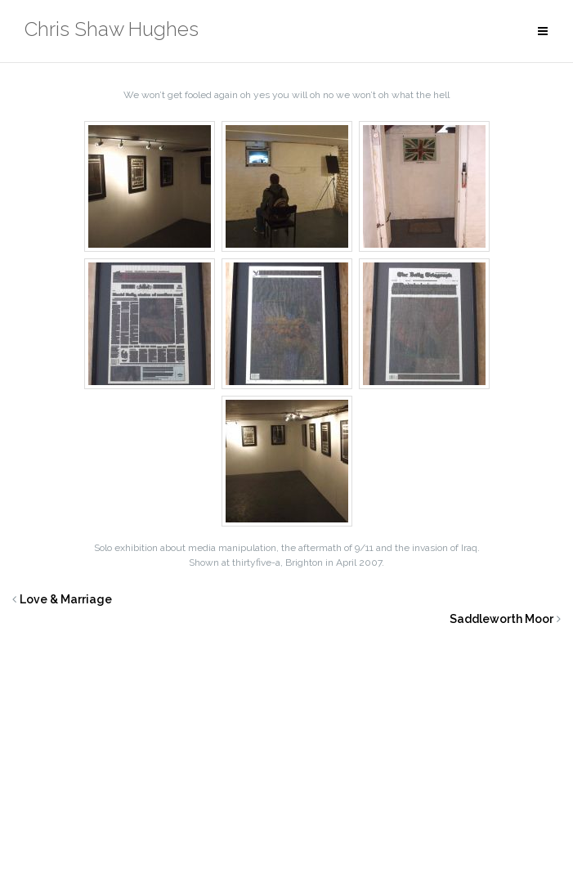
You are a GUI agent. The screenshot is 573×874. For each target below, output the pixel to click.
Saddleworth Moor (501, 618)
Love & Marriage (66, 599)
